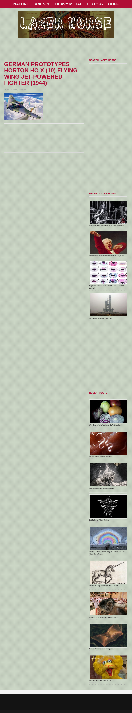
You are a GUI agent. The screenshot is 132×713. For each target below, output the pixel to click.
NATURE (21, 4)
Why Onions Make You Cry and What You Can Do (106, 425)
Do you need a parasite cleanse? (100, 457)
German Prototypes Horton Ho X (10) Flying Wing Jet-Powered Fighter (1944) (41, 73)
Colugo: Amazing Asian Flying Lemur (101, 649)
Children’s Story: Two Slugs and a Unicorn (103, 586)
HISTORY (95, 4)
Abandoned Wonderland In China (100, 318)
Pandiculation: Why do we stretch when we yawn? (106, 256)
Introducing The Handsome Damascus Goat (104, 617)
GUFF (113, 4)
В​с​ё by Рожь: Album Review (99, 520)
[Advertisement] (66, 49)
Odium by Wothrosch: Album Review (101, 488)
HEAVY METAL (68, 4)
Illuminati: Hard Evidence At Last (100, 680)
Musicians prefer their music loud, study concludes (106, 226)
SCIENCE (42, 4)
